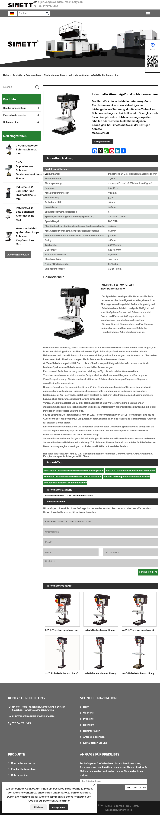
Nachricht (88, 724)
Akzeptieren (58, 807)
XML (136, 805)
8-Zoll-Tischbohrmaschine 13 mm (62, 630)
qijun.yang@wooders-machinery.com (60, 1)
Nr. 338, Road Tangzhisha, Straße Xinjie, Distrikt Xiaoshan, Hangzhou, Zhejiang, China (38, 708)
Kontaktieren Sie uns (26, 698)
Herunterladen (91, 730)
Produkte (17, 75)
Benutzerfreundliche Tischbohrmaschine (65, 482)
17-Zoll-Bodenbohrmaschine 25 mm (101, 673)
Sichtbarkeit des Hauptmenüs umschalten (148, 13)
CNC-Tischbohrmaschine (80, 495)
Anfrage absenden (102, 141)
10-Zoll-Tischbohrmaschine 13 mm (101, 630)
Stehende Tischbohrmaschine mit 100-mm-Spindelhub (73, 476)
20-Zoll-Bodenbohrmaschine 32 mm (140, 673)
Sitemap (119, 805)
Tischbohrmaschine (54, 75)
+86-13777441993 (47, 5)
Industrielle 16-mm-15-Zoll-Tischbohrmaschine (93, 75)
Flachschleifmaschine (14, 115)
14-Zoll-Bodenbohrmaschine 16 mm (63, 673)
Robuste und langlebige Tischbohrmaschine (126, 476)
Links (108, 805)
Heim (6, 75)
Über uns (88, 712)
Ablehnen (38, 807)
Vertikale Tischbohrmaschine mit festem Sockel (130, 470)
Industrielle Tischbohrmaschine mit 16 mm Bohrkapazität (74, 470)
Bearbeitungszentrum (14, 108)
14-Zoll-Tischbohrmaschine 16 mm (140, 630)
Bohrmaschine (33, 75)
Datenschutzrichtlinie (56, 800)
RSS (128, 805)
